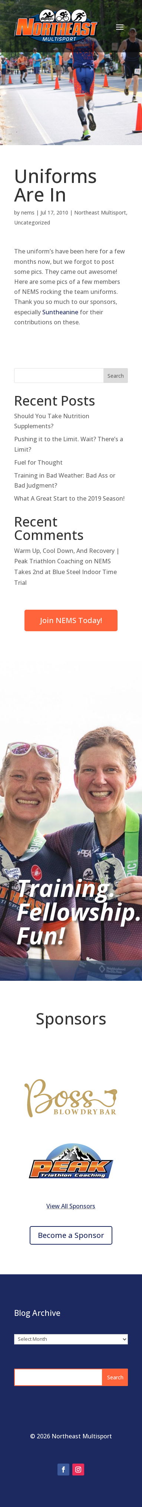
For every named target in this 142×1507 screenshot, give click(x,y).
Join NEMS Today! (71, 620)
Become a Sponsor (71, 1235)
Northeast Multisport (100, 212)
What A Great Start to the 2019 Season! (69, 498)
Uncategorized (32, 222)
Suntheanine (60, 312)
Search (116, 375)
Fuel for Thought (38, 462)
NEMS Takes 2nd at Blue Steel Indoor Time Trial (65, 572)
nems (27, 212)
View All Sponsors (70, 1206)
